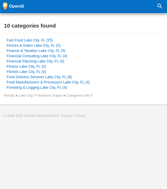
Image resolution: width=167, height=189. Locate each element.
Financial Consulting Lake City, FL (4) (37, 56)
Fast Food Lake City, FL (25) (30, 40)
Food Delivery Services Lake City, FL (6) (39, 77)
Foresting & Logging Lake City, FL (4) (37, 87)
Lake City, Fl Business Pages (40, 95)
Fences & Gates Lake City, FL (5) (33, 45)
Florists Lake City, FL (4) (26, 72)
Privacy (80, 116)
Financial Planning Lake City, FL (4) (35, 61)
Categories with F (79, 95)
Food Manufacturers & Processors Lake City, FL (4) (48, 82)
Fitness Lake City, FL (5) (26, 66)
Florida (9, 95)
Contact (67, 116)
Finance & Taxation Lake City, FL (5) (36, 51)
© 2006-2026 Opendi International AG (31, 116)
